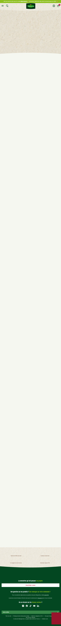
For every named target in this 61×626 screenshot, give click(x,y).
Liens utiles (30, 612)
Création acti (45, 618)
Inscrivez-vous (30, 585)
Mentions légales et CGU (37, 616)
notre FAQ (46, 595)
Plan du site (8, 616)
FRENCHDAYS (23, 1)
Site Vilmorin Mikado (30, 617)
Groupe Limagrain (49, 616)
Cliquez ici (39, 598)
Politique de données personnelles (21, 616)
